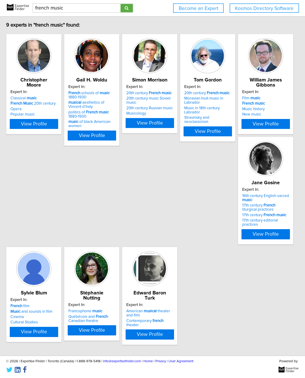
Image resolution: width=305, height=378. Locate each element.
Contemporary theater (43, 334)
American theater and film (47, 329)
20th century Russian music (180, 109)
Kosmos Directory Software (264, 8)
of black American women (115, 127)
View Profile (47, 136)
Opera (23, 109)
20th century (40, 103)
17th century (109, 228)
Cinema (163, 224)
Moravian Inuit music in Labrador (254, 103)
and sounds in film (178, 219)
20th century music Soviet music (184, 103)
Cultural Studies (170, 230)
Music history (29, 224)
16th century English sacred (116, 213)
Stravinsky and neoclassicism (251, 114)
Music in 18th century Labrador (252, 109)
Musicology (167, 114)
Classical (31, 98)
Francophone (243, 213)
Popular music (30, 114)
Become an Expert (198, 8)
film (166, 213)
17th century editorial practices (113, 234)
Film (27, 213)
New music (27, 230)
